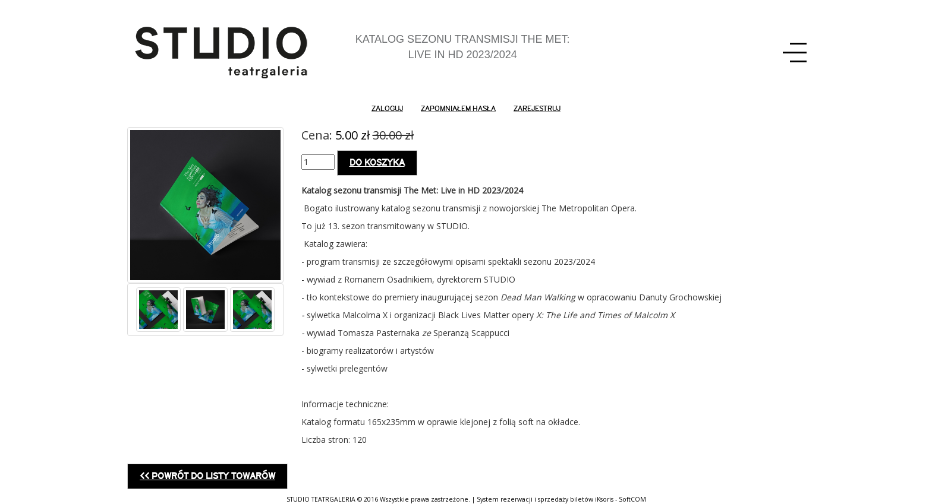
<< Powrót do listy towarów (207, 476)
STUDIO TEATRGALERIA (320, 499)
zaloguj (387, 108)
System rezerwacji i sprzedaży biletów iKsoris (545, 499)
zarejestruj (537, 108)
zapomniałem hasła (458, 108)
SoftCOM (632, 499)
